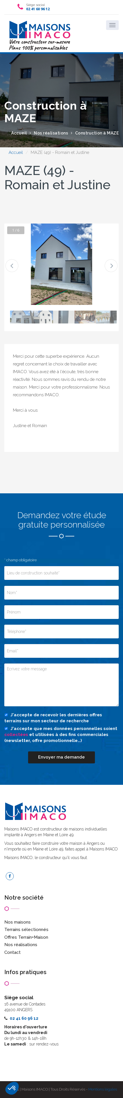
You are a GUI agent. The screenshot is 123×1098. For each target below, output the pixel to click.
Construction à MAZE (97, 133)
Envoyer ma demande (61, 757)
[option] (61, 264)
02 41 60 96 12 (38, 8)
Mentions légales (102, 1089)
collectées (16, 734)
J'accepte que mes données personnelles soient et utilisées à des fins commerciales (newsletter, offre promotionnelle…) (60, 734)
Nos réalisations (51, 133)
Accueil (16, 152)
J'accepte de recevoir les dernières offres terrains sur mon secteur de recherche (53, 717)
